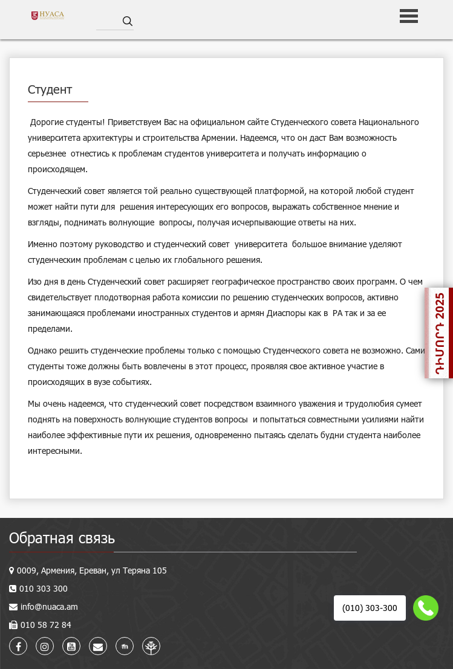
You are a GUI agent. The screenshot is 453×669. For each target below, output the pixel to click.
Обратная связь (62, 537)
